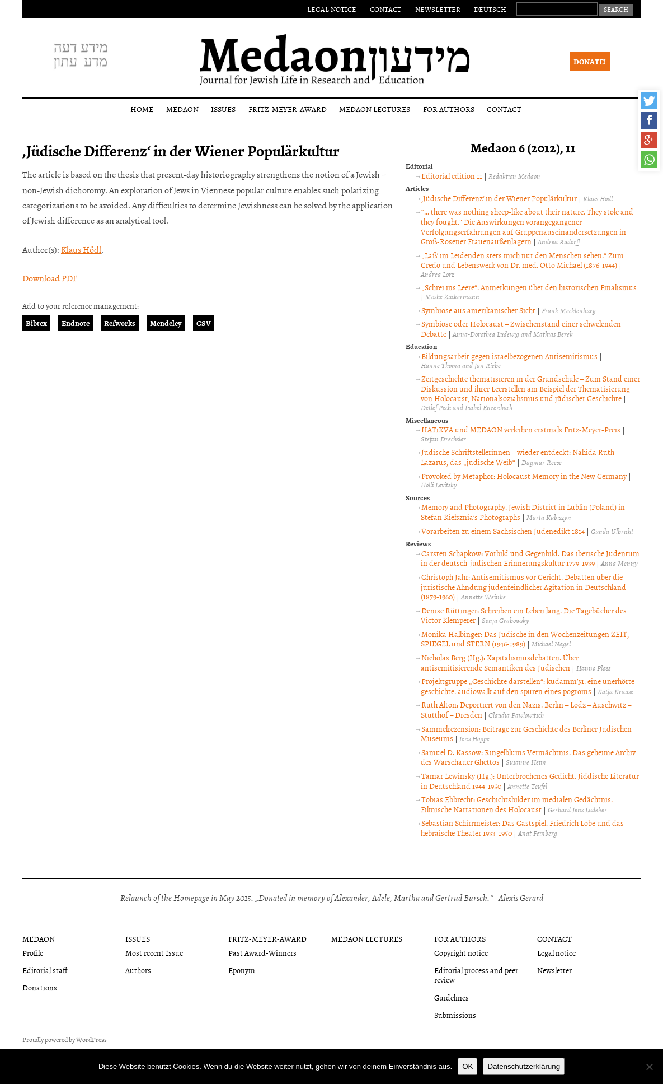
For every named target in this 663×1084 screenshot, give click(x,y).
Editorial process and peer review (476, 974)
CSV (203, 323)
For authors (448, 109)
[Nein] (649, 1066)
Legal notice (331, 9)
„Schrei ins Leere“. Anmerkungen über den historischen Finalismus (529, 287)
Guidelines (451, 997)
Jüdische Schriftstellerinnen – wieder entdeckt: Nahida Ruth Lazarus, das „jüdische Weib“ (517, 457)
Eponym (241, 970)
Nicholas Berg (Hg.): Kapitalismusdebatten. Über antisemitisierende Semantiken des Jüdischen (500, 662)
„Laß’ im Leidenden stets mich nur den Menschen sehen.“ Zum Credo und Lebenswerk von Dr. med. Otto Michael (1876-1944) (522, 260)
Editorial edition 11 (451, 176)
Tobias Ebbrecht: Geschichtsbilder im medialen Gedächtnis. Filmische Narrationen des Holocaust (517, 804)
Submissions (455, 1015)
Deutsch (490, 9)
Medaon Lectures (374, 109)
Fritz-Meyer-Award (287, 109)
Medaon (182, 109)
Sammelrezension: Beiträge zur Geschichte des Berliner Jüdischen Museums (526, 734)
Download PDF (49, 278)
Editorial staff (45, 970)
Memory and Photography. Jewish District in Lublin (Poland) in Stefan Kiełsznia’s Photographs (523, 512)
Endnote (76, 323)
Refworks (119, 323)
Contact (385, 9)
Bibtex (36, 323)
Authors (138, 970)
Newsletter (437, 9)
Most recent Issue (154, 953)
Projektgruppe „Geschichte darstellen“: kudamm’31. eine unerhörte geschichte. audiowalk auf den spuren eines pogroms (527, 686)
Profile (32, 953)
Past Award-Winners (262, 953)
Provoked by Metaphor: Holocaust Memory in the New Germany (524, 476)
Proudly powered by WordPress (64, 1040)
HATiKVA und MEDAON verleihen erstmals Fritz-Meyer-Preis (520, 429)
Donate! (589, 61)
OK (467, 1066)
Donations (39, 987)
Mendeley (166, 323)
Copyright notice (461, 953)
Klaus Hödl (81, 249)
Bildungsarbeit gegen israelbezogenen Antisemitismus (509, 356)
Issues (223, 109)
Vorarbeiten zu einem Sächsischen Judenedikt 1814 (503, 531)
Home (141, 109)
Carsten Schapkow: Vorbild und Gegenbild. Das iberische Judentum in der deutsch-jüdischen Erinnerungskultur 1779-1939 (530, 558)
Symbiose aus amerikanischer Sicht (478, 310)
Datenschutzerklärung (523, 1066)
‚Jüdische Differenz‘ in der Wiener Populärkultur (499, 198)
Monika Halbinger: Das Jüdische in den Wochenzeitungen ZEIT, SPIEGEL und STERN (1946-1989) (525, 639)
